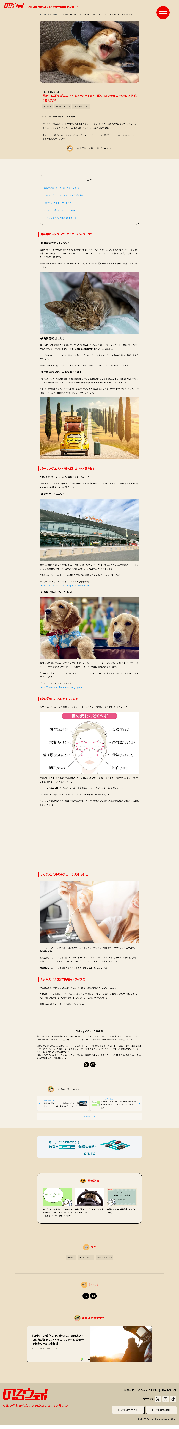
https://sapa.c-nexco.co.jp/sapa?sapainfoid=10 (64, 585)
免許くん (55, 14)
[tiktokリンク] (173, 1399)
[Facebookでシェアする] (93, 1296)
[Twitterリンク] (158, 1399)
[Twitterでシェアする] (85, 1296)
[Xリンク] (86, 1064)
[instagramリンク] (92, 1064)
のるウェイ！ (44, 14)
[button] (163, 12)
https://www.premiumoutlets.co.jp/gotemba (63, 687)
